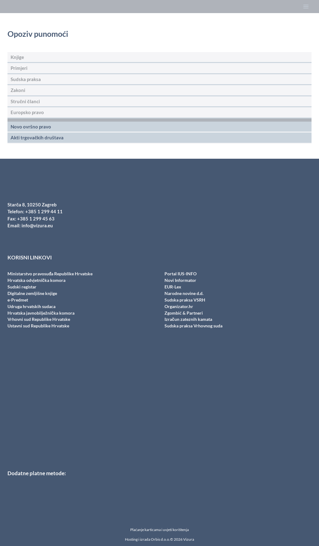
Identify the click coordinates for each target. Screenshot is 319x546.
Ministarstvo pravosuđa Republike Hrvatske (50, 273)
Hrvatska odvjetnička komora (36, 280)
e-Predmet (17, 299)
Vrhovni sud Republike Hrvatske (38, 319)
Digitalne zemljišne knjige (32, 293)
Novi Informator (180, 280)
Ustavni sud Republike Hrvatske (38, 325)
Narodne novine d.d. (183, 293)
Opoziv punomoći (37, 33)
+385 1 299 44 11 (44, 211)
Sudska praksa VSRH (184, 299)
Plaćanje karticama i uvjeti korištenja (159, 529)
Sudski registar (21, 286)
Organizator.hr (178, 306)
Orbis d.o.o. (160, 539)
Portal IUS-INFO (180, 273)
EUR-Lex (172, 286)
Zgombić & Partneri (183, 313)
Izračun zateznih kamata (188, 319)
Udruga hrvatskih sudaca (31, 306)
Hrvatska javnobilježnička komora (40, 313)
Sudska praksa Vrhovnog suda (193, 325)
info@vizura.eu (37, 225)
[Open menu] (306, 7)
